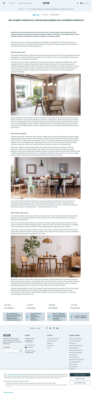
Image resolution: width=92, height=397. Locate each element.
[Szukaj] (20, 350)
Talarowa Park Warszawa (74, 341)
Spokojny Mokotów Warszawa (76, 345)
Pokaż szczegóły (8, 392)
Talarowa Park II (72, 343)
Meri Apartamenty (73, 366)
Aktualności (49, 343)
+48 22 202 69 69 (29, 352)
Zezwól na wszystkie (80, 374)
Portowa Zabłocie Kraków (75, 362)
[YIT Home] (46, 3)
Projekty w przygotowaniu (53, 338)
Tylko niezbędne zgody (80, 382)
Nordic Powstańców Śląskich (75, 350)
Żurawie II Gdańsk (73, 364)
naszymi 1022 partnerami (14, 374)
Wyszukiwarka (6, 347)
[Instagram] (54, 328)
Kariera (48, 348)
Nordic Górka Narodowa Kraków (76, 359)
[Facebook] (47, 328)
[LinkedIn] (50, 328)
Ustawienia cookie (80, 378)
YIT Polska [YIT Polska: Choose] (12, 3)
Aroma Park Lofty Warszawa (75, 338)
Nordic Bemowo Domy (74, 357)
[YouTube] (57, 328)
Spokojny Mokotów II (73, 348)
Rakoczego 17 (72, 369)
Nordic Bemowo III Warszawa (75, 352)
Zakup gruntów (50, 345)
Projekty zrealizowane (52, 341)
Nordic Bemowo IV (73, 355)
